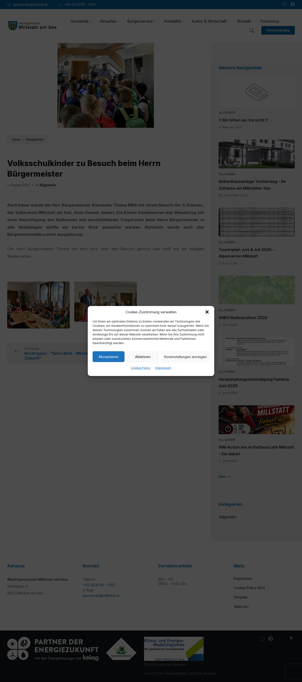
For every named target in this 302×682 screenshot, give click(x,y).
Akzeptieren (109, 356)
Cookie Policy (141, 368)
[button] (207, 312)
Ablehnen (143, 356)
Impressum (163, 368)
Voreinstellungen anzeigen (185, 356)
